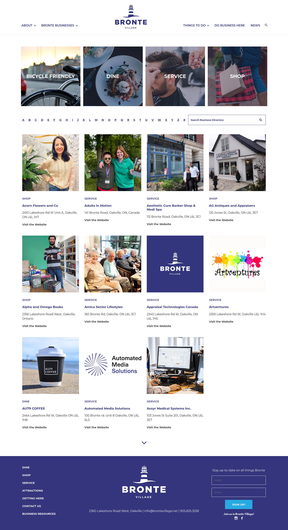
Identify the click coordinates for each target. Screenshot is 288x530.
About (27, 25)
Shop (237, 76)
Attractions (33, 490)
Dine (113, 76)
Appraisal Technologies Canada (174, 307)
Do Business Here (229, 25)
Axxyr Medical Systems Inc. (170, 408)
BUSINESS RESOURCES (39, 513)
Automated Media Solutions (108, 408)
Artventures (219, 307)
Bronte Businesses (57, 25)
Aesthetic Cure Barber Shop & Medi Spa (172, 208)
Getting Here (33, 498)
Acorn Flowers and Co (41, 206)
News (255, 25)
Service (175, 76)
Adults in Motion (98, 206)
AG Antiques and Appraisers (233, 206)
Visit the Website (35, 224)
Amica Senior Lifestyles (104, 307)
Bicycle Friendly (50, 76)
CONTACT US (32, 506)
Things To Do (194, 25)
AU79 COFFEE (34, 408)
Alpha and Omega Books (43, 307)
